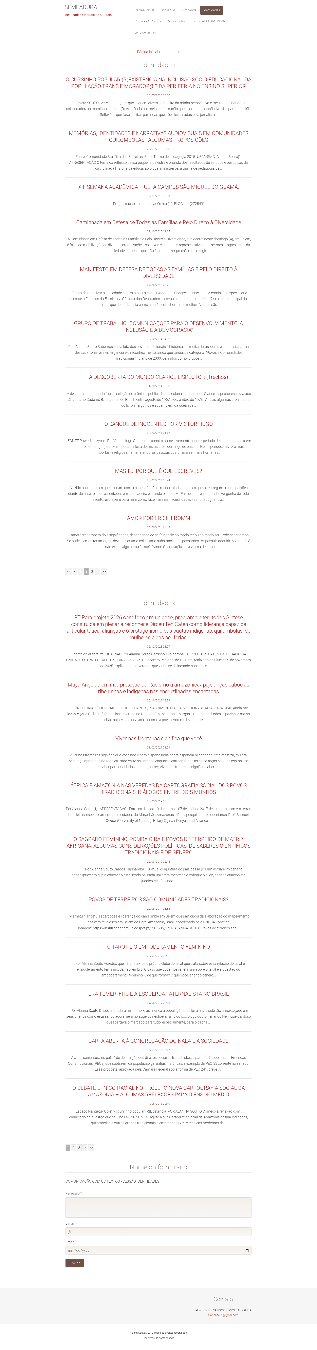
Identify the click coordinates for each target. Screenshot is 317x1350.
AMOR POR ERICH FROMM (158, 518)
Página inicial (147, 52)
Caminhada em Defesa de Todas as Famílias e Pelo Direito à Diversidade (158, 222)
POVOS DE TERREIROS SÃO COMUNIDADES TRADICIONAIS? (158, 900)
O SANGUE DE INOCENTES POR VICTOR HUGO (158, 424)
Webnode (168, 1338)
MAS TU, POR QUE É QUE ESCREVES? (158, 471)
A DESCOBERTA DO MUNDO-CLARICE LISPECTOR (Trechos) (158, 377)
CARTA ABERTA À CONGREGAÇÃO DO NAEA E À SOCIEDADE (158, 1041)
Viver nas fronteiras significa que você (158, 738)
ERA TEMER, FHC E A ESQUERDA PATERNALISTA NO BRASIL (158, 994)
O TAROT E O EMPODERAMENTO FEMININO (158, 947)
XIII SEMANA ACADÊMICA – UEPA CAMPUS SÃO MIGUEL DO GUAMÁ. (158, 187)
